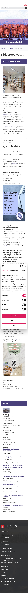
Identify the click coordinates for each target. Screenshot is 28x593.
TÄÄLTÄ (14, 163)
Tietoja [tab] (23, 270)
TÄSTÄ (17, 339)
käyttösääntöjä (7, 114)
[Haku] (26, 8)
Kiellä (14, 325)
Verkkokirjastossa (8, 126)
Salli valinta (14, 320)
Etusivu (3, 48)
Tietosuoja (4, 575)
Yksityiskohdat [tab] (14, 270)
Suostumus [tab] (5, 270)
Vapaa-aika (10, 48)
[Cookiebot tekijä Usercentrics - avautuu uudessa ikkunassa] (20, 266)
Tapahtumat (4, 569)
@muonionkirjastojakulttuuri (11, 449)
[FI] (25, 5)
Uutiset (3, 572)
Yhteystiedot (4, 566)
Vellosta (5, 246)
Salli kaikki (14, 316)
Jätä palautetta (5, 584)
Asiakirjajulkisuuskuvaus (8, 581)
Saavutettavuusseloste (7, 578)
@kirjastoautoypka (8, 451)
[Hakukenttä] (13, 8)
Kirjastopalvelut (18, 48)
